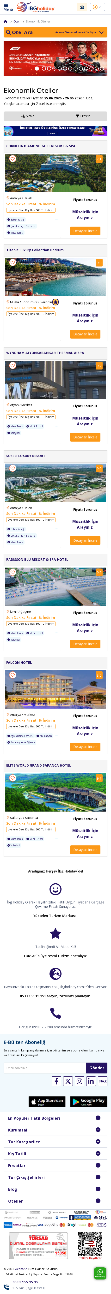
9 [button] (83, 69)
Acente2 (21, 1270)
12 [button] (99, 69)
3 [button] (52, 69)
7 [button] (73, 69)
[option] (55, 59)
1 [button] (40, 69)
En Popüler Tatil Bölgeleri (34, 1119)
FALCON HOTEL (19, 663)
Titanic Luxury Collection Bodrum (35, 251)
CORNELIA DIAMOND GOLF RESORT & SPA (40, 147)
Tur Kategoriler (24, 1143)
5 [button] (62, 69)
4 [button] (57, 69)
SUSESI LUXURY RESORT (25, 457)
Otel (16, 21)
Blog (12, 1190)
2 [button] (46, 69)
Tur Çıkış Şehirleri (26, 1178)
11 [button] (94, 69)
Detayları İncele (85, 231)
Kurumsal (17, 1131)
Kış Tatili (17, 1154)
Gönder (96, 1069)
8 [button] (78, 69)
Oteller (15, 1202)
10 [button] (89, 69)
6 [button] (68, 69)
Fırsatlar (17, 1166)
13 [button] (105, 69)
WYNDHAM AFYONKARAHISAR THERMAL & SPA (45, 354)
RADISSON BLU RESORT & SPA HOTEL (37, 560)
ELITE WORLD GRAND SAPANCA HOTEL (38, 766)
